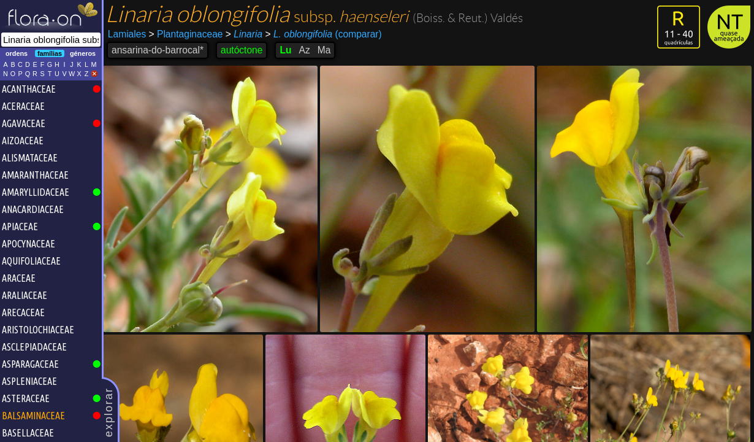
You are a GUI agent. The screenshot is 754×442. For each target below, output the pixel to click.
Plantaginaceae (186, 34)
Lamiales (127, 34)
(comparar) (323, 34)
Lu (285, 50)
